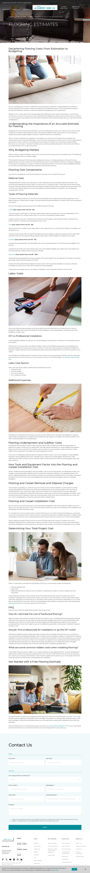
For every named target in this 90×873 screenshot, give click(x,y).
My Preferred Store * (51, 795)
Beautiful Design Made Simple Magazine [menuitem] (52, 850)
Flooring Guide (22, 16)
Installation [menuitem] (65, 859)
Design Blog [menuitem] (51, 855)
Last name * (49, 758)
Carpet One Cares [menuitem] (81, 846)
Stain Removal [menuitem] (66, 843)
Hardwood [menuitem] (37, 849)
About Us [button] (26, 9)
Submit (45, 827)
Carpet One (12, 16)
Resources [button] (16, 9)
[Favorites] (62, 12)
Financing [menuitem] (36, 863)
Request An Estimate (75, 7)
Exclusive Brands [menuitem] (66, 862)
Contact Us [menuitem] (79, 849)
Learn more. (55, 870)
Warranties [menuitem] (65, 856)
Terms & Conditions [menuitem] (79, 852)
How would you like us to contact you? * (19, 775)
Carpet (11, 209)
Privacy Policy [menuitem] (80, 856)
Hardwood (12, 254)
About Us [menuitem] (78, 843)
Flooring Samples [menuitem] (53, 846)
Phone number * (13, 785)
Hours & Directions (63, 7)
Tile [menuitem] (35, 857)
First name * (12, 758)
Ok (74, 869)
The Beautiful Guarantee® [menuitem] (66, 852)
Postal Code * (12, 795)
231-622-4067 (27, 2)
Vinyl (10, 224)
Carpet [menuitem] (36, 852)
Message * (11, 804)
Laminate (12, 239)
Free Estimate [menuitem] (38, 860)
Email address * (50, 785)
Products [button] (6, 9)
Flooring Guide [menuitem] (66, 849)
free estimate (14, 603)
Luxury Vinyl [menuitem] (37, 846)
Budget (30, 16)
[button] (59, 12)
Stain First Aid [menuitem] (66, 846)
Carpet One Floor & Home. (13, 863)
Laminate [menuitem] (36, 855)
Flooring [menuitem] (36, 843)
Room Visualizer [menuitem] (52, 843)
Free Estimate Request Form (59, 726)
